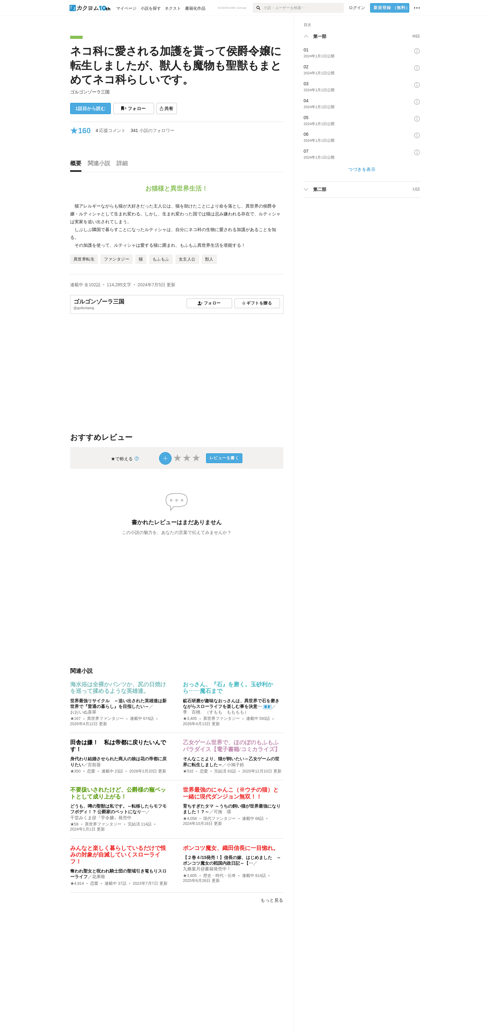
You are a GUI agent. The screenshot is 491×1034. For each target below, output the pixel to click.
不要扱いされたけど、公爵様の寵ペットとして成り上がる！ (118, 793)
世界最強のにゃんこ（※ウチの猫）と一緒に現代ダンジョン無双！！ (231, 793)
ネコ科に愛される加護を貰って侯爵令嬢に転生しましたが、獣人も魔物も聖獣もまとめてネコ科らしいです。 (176, 65)
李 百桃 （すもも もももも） (216, 712)
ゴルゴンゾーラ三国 (90, 91)
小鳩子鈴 (235, 764)
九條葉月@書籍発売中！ (207, 868)
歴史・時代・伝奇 (219, 875)
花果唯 (98, 876)
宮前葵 (94, 764)
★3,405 (190, 718)
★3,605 (190, 875)
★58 (74, 824)
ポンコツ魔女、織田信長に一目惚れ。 (231, 848)
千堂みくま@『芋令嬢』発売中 (101, 817)
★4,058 (190, 818)
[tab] (77, 165)
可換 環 (222, 811)
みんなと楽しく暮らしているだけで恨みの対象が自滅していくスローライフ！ (118, 855)
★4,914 (77, 883)
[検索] (258, 8)
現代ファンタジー (219, 818)
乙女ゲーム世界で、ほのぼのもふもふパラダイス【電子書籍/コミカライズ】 (231, 745)
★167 (75, 718)
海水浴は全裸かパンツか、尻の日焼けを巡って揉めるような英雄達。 (118, 687)
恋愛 (91, 771)
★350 (75, 771)
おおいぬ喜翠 (83, 712)
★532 (188, 771)
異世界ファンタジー (105, 718)
